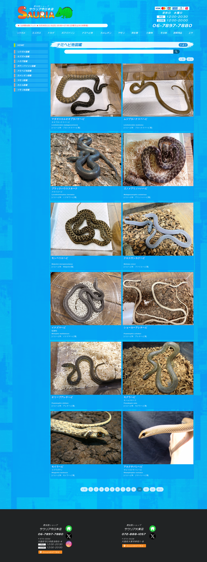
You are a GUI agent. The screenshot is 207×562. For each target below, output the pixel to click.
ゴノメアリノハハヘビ (135, 188)
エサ (190, 34)
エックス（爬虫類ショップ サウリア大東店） (152, 536)
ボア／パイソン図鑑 (26, 66)
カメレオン (104, 34)
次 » (190, 59)
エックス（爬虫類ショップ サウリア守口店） (69, 536)
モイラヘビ (57, 466)
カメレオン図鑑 (24, 75)
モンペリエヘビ (60, 258)
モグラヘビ (129, 397)
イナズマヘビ (59, 327)
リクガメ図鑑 (23, 52)
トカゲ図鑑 (22, 61)
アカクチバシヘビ (133, 466)
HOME (20, 45)
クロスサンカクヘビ (134, 258)
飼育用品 (178, 34)
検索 (176, 52)
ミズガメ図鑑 (23, 56)
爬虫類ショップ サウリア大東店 (152, 528)
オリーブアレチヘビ (62, 397)
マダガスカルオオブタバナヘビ (68, 119)
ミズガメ (35, 34)
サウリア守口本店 (41, 7)
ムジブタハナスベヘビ (135, 119)
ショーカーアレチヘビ (135, 327)
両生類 (133, 34)
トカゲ (49, 34)
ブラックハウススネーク (64, 188)
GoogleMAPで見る (51, 552)
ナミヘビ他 (86, 34)
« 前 (182, 59)
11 (146, 489)
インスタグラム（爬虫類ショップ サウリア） (69, 544)
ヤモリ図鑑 (22, 80)
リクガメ (20, 34)
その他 (164, 34)
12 (153, 489)
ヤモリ (120, 34)
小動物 (150, 34)
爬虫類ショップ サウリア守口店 (69, 528)
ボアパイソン (66, 34)
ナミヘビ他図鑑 (24, 71)
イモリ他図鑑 (23, 90)
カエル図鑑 (22, 85)
